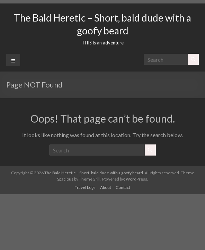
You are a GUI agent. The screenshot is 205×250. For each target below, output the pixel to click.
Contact (123, 187)
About (105, 187)
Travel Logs (85, 187)
